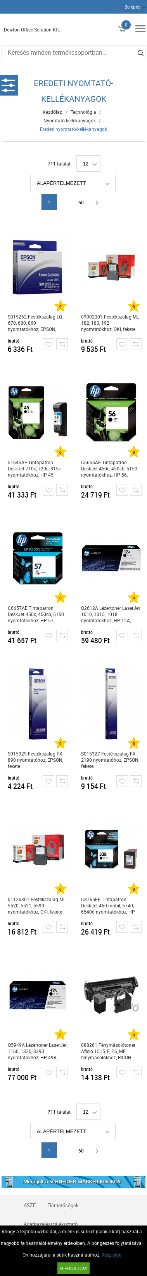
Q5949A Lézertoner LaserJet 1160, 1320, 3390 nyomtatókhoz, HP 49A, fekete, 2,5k (37, 1051)
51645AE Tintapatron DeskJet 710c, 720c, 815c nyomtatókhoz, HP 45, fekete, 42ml (34, 468)
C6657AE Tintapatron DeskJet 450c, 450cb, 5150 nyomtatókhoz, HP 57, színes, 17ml (36, 614)
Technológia (83, 112)
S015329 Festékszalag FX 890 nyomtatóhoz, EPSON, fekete (35, 759)
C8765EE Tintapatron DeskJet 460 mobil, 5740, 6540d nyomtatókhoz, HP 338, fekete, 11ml (108, 905)
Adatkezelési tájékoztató (51, 1223)
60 (81, 202)
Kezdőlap (52, 112)
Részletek (111, 1255)
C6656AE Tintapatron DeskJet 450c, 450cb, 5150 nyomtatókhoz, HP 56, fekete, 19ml (109, 468)
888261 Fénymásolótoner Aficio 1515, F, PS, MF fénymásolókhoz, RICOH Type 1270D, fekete (108, 1051)
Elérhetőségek (63, 1205)
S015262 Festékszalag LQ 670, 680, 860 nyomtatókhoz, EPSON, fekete (35, 322)
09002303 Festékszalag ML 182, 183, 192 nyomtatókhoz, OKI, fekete (110, 322)
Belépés (132, 6)
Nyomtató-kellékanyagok (69, 120)
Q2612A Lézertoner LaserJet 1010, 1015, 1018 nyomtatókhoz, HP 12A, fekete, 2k (110, 614)
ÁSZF (30, 1205)
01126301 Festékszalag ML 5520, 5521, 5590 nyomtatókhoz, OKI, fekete (37, 905)
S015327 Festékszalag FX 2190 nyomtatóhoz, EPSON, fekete (110, 759)
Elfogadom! (73, 1268)
